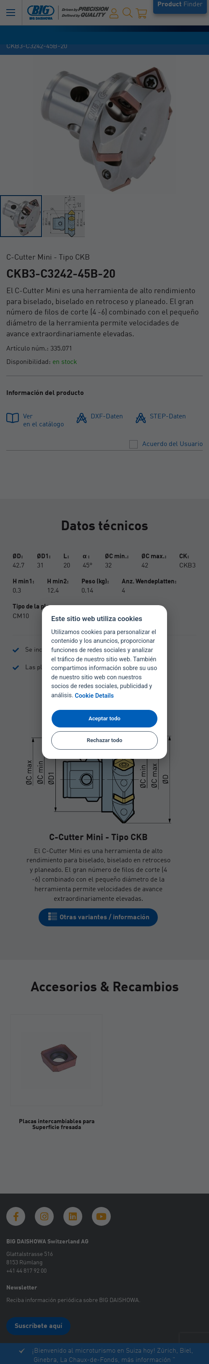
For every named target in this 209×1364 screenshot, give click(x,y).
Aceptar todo (104, 718)
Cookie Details (94, 695)
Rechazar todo (105, 740)
